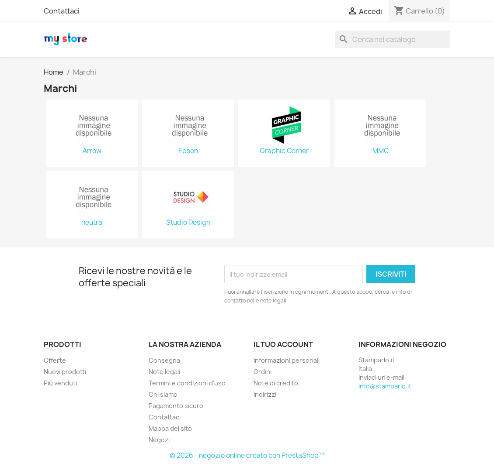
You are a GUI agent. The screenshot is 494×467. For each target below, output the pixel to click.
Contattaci (62, 11)
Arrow (92, 151)
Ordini (262, 371)
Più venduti (60, 383)
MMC (380, 151)
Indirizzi (265, 394)
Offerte (55, 360)
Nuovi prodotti (65, 371)
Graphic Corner (284, 151)
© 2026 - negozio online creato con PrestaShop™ (247, 455)
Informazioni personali (287, 360)
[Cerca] (392, 39)
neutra (91, 222)
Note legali (164, 371)
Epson (188, 151)
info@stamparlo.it (384, 386)
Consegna (164, 360)
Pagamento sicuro (176, 406)
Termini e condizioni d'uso (187, 383)
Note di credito (276, 383)
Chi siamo (163, 394)
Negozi (159, 440)
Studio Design (188, 222)
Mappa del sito (170, 428)
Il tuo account (283, 344)
